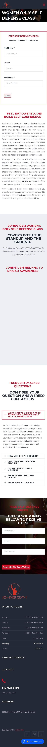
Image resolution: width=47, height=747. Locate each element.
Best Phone (9, 77)
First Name (9, 48)
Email (7, 63)
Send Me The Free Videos (16, 567)
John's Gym (20, 730)
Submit (7, 96)
